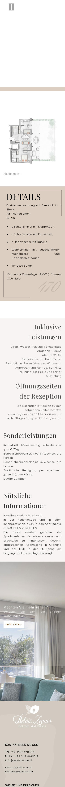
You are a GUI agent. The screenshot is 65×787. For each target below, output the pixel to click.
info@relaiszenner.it (18, 760)
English (25, 40)
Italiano (14, 40)
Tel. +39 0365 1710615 (19, 752)
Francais (50, 40)
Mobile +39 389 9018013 (21, 756)
